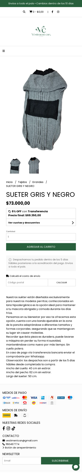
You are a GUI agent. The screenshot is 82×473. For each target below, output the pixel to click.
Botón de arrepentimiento (19, 447)
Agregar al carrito (41, 247)
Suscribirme (60, 461)
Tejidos (23, 182)
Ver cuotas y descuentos (24, 222)
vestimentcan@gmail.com (20, 440)
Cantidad (10, 231)
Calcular (61, 282)
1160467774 (10, 444)
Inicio (9, 182)
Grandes (38, 182)
